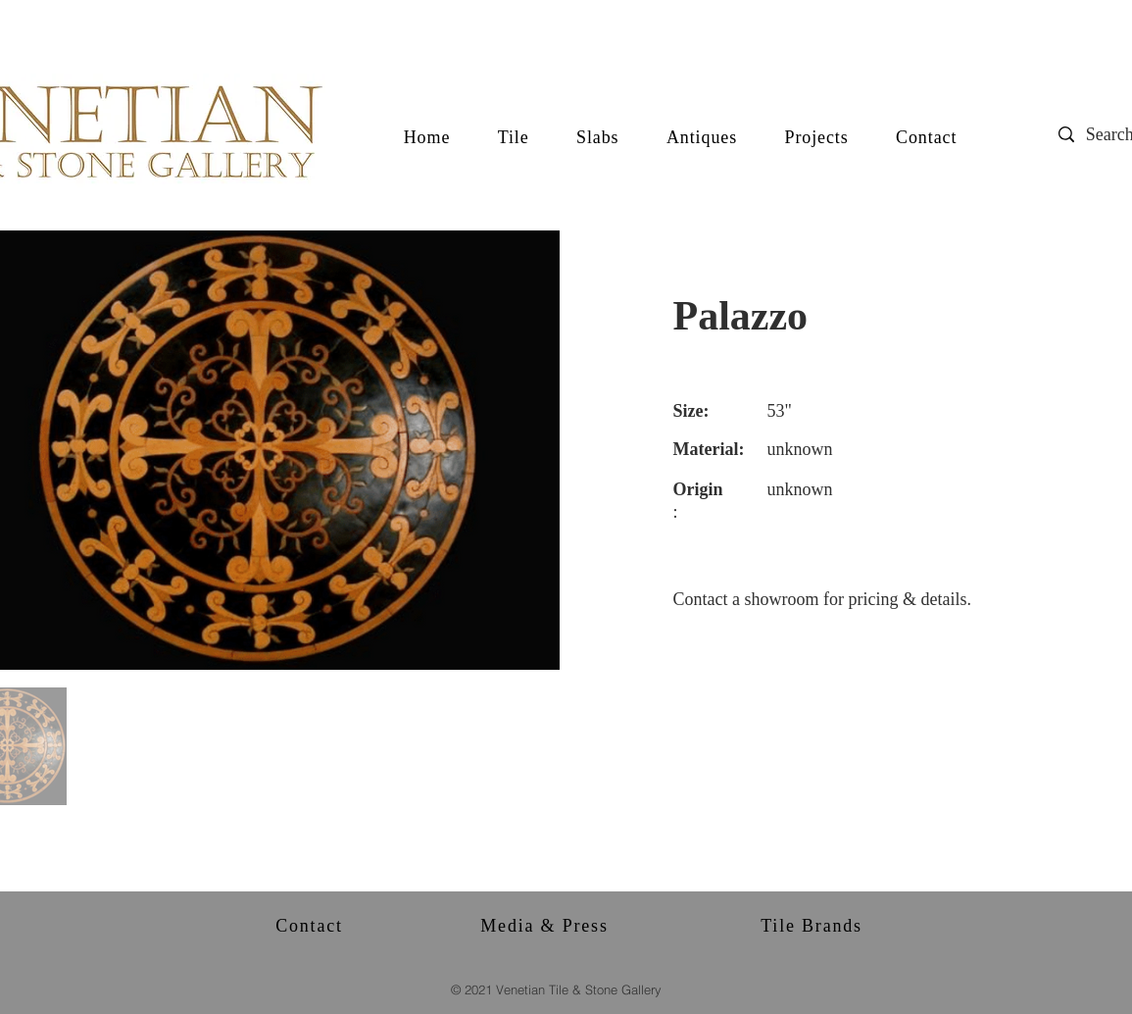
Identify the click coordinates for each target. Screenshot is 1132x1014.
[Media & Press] (546, 925)
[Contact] (312, 925)
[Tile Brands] (814, 925)
